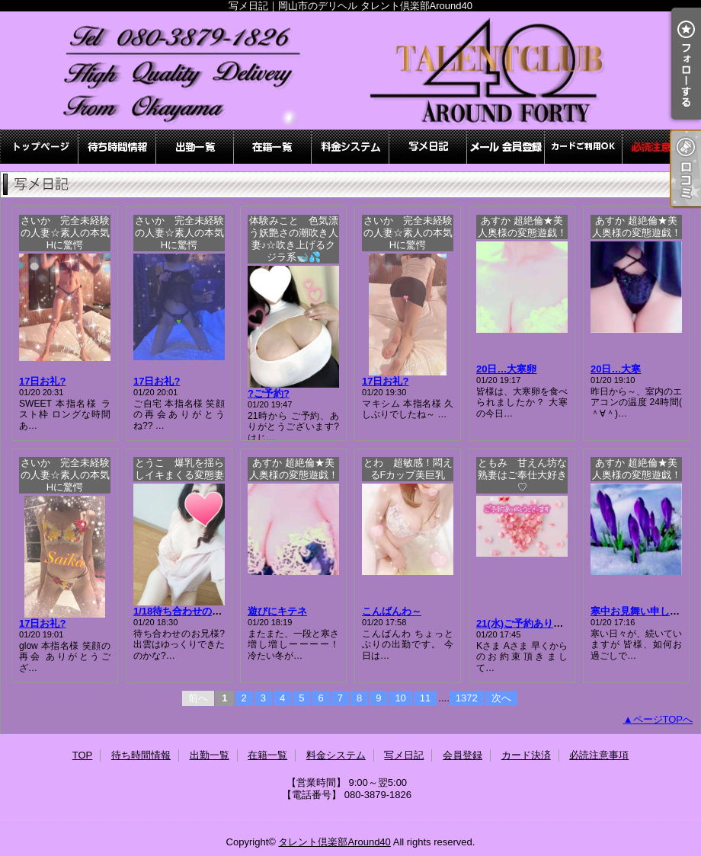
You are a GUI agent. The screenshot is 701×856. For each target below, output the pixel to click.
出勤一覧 (195, 146)
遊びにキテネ (277, 611)
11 (425, 698)
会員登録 (506, 146)
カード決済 (584, 146)
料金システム (350, 146)
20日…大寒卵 (506, 369)
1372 (467, 698)
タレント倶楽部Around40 (334, 842)
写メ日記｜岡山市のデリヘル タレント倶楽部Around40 (350, 70)
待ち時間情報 (117, 146)
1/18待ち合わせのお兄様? (190, 611)
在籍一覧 (273, 146)
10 (400, 698)
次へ (501, 698)
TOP (39, 146)
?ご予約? (269, 393)
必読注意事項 (661, 146)
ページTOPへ (663, 719)
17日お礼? (42, 381)
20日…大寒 (616, 369)
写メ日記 (428, 146)
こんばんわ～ (391, 611)
